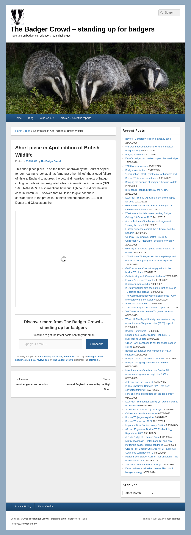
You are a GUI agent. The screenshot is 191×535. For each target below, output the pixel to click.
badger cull (21, 360)
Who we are (47, 118)
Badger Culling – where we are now (144, 358)
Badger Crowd (96, 356)
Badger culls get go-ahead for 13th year (146, 362)
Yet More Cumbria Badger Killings (143, 464)
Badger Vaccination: (136, 170)
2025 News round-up (136, 166)
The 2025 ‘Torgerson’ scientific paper (145, 307)
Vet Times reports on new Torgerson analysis (149, 311)
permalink (94, 360)
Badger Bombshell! (135, 331)
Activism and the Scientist (139, 382)
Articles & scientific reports (75, 118)
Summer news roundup (137, 284)
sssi (47, 360)
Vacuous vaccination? (137, 303)
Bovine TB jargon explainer (139, 417)
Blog (30, 118)
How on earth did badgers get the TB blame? (149, 393)
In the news (70, 356)
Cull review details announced (141, 413)
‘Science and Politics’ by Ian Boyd (143, 409)
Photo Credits (46, 506)
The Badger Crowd (51, 161)
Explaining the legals (51, 356)
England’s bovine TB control (140, 280)
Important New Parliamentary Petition (145, 425)
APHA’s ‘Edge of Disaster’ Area (142, 437)
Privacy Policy (23, 506)
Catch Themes (172, 518)
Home (18, 118)
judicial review (36, 360)
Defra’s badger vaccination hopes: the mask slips (151, 158)
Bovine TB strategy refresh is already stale (148, 138)
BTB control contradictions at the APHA (146, 189)
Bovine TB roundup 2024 (138, 421)
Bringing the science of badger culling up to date (151, 182)
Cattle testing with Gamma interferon (145, 276)
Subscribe (97, 344)
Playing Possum (134, 154)
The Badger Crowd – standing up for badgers (83, 29)
